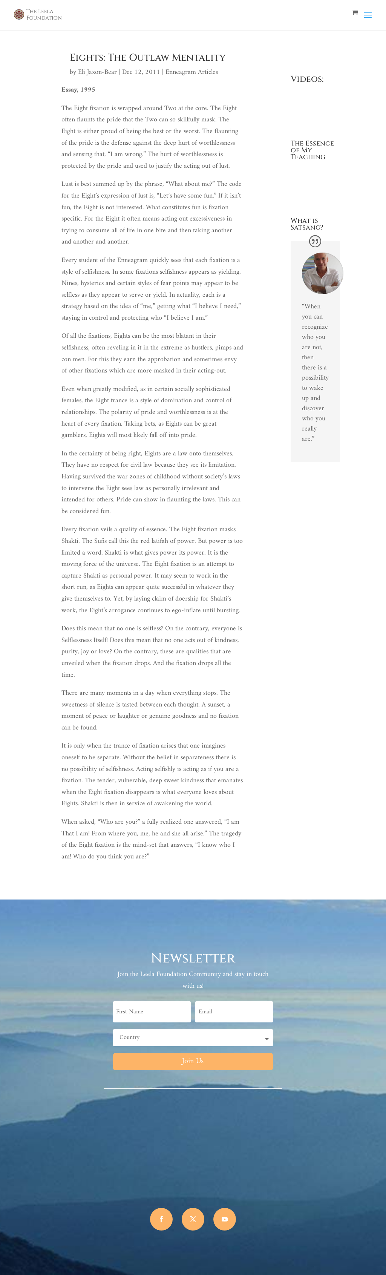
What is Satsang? (307, 224)
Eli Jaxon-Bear (97, 72)
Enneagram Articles (191, 72)
